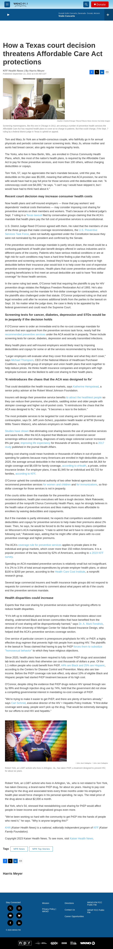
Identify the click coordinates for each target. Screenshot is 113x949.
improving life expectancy (35, 443)
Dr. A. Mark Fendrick (91, 623)
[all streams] (108, 15)
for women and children (57, 484)
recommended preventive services (25, 334)
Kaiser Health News (81, 838)
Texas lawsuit (34, 215)
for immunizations (87, 484)
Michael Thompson (22, 360)
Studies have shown (17, 431)
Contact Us (70, 910)
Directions (69, 903)
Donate (101, 4)
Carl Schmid (18, 703)
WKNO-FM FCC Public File (94, 903)
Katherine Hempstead (86, 386)
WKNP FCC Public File (95, 911)
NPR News (19, 849)
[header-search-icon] (86, 4)
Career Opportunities (74, 916)
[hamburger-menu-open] (7, 4)
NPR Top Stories (41, 849)
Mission (45, 903)
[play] (8, 14)
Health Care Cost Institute (70, 571)
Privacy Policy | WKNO (49, 910)
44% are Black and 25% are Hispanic (83, 665)
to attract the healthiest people (84, 397)
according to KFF (25, 473)
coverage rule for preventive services (39, 544)
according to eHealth (74, 465)
